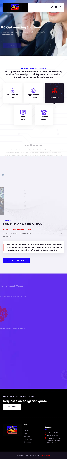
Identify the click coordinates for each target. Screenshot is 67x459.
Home (26, 430)
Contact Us (12, 407)
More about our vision (16, 260)
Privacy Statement (45, 455)
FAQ (25, 433)
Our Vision (27, 436)
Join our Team (28, 439)
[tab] (12, 93)
